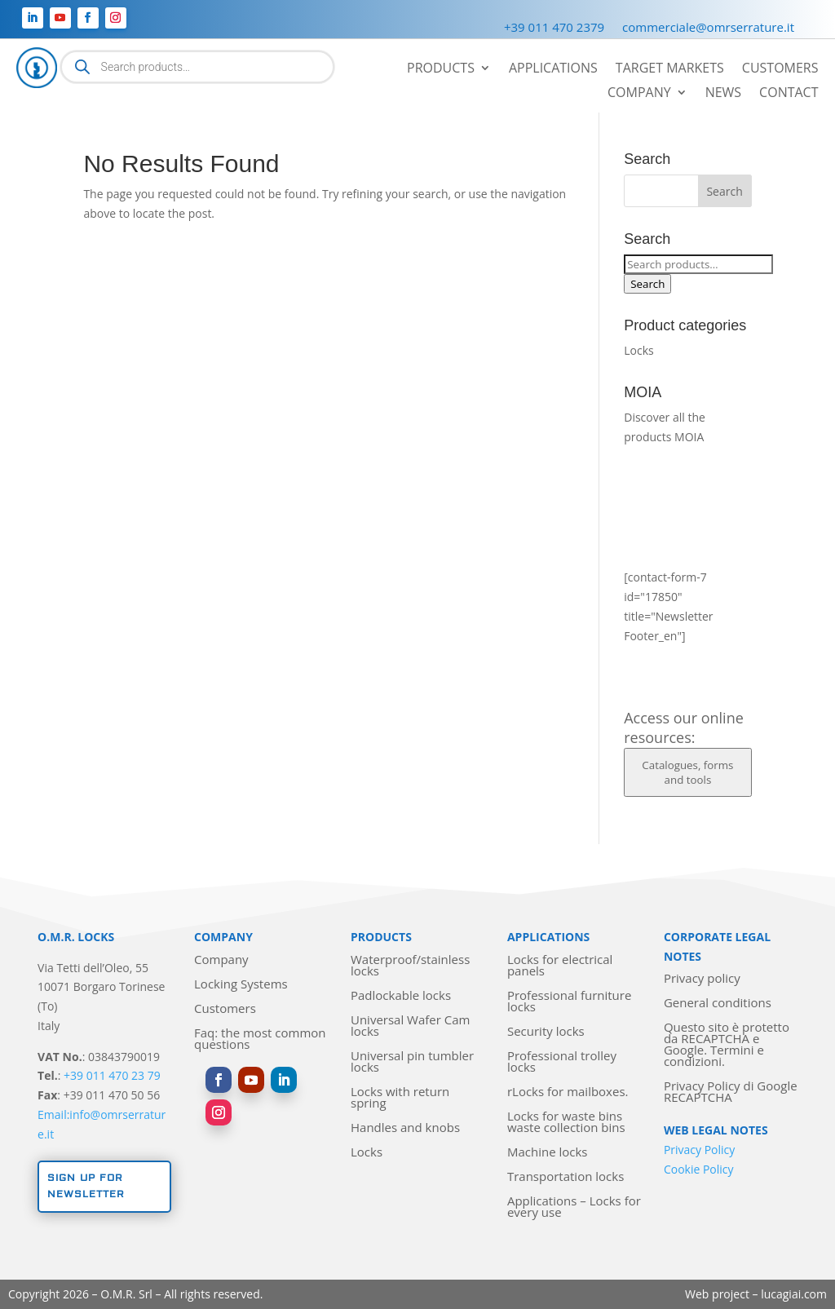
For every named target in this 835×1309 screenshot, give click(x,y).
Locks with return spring (400, 1098)
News (723, 93)
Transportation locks (565, 1177)
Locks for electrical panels (559, 966)
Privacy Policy (699, 1149)
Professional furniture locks (569, 1002)
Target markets (670, 69)
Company (639, 93)
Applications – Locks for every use (574, 1207)
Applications (553, 69)
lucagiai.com (794, 1294)
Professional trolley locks (561, 1062)
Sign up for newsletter (86, 1186)
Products (441, 69)
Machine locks (547, 1153)
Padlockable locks (401, 996)
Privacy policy (702, 979)
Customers (780, 69)
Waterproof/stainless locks (410, 966)
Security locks (546, 1032)
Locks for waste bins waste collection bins (566, 1122)
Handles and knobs (405, 1128)
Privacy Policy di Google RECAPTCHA (730, 1092)
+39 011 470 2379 (554, 28)
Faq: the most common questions (259, 1039)
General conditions (717, 1003)
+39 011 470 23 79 (112, 1075)
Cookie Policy (699, 1169)
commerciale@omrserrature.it (708, 28)
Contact (788, 93)
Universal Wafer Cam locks (410, 1026)
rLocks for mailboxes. (568, 1092)
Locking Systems (241, 985)
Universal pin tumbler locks (412, 1062)
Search (647, 283)
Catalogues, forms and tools (687, 772)
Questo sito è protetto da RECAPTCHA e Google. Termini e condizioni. (726, 1045)
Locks (638, 350)
